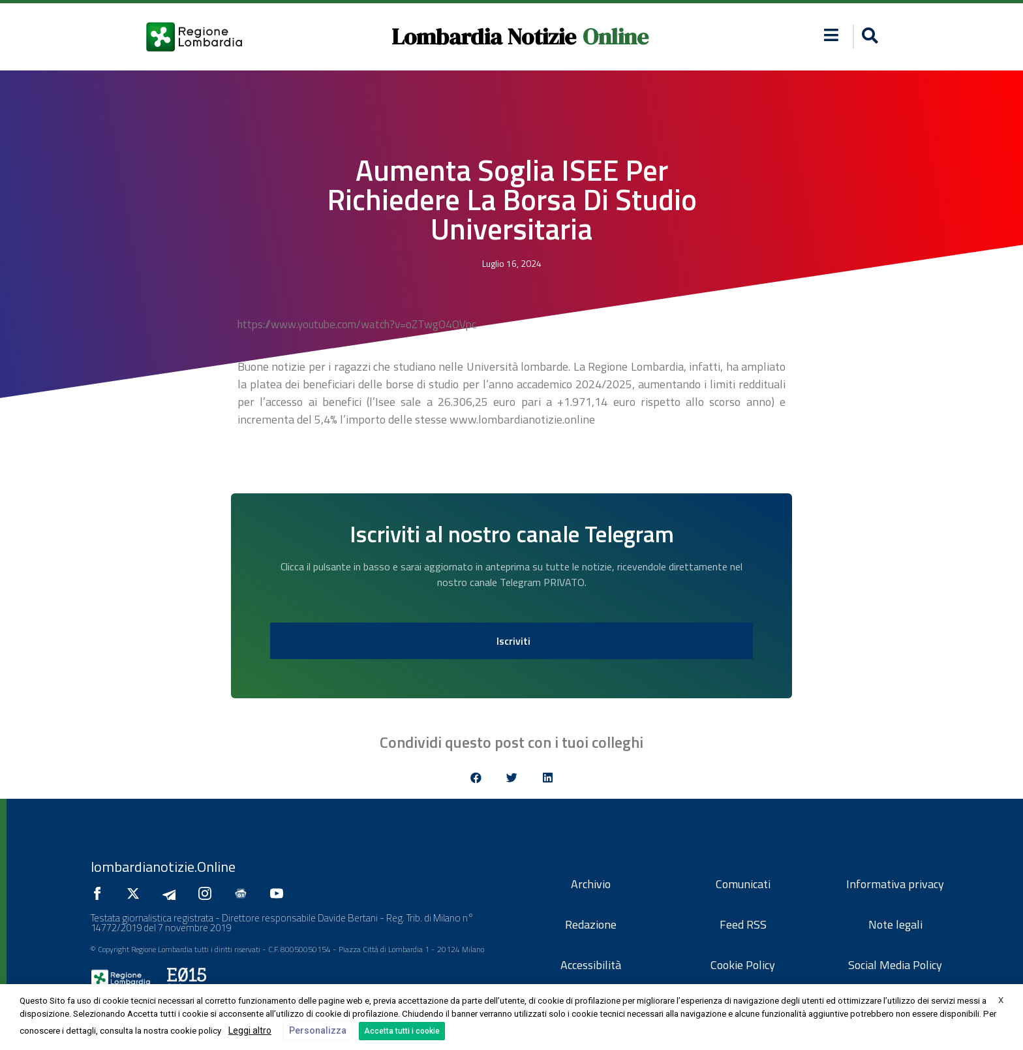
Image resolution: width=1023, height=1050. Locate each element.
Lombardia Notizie (483, 36)
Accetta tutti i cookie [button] (402, 1031)
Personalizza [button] (317, 1030)
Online (616, 36)
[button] (868, 37)
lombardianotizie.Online (163, 867)
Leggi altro (249, 1030)
